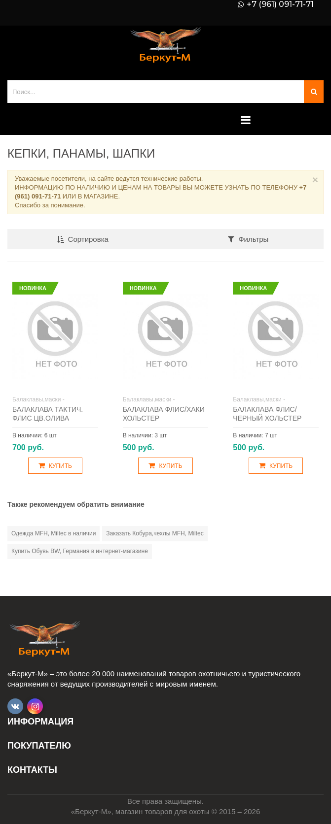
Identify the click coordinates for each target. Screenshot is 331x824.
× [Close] (315, 179)
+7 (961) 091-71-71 (280, 4)
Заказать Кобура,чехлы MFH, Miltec (154, 533)
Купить (55, 465)
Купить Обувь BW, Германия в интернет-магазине (79, 551)
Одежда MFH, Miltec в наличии (53, 533)
